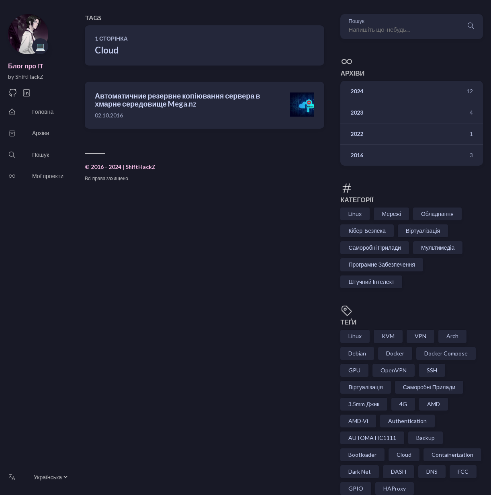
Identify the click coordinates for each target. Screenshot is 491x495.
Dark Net (359, 471)
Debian (357, 353)
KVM (388, 336)
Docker (395, 353)
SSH (432, 370)
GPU (354, 370)
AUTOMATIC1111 (372, 437)
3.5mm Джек (363, 404)
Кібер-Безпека (366, 230)
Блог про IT (25, 66)
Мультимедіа (437, 247)
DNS (432, 471)
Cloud (404, 454)
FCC (463, 471)
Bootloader (362, 454)
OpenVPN (394, 370)
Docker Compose (446, 353)
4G (403, 404)
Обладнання (437, 213)
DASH (398, 471)
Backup (425, 437)
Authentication (407, 420)
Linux (355, 213)
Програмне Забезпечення (381, 264)
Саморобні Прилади (374, 247)
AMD (433, 404)
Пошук (356, 21)
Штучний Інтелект (371, 281)
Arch (452, 336)
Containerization (452, 454)
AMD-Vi (358, 420)
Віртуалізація (423, 230)
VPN (420, 336)
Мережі (391, 213)
